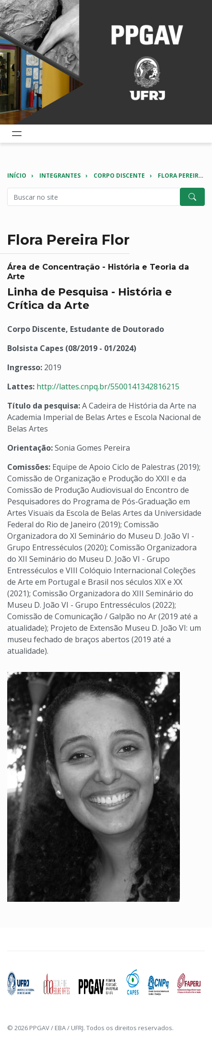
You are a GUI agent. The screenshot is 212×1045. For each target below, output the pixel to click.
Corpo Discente (119, 175)
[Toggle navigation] (17, 133)
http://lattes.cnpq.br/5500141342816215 (107, 386)
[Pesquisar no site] (93, 197)
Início (16, 175)
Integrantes (60, 175)
